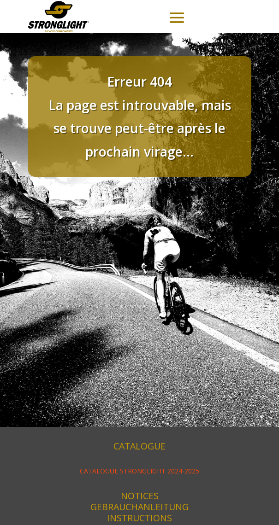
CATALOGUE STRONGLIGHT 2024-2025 (139, 471)
